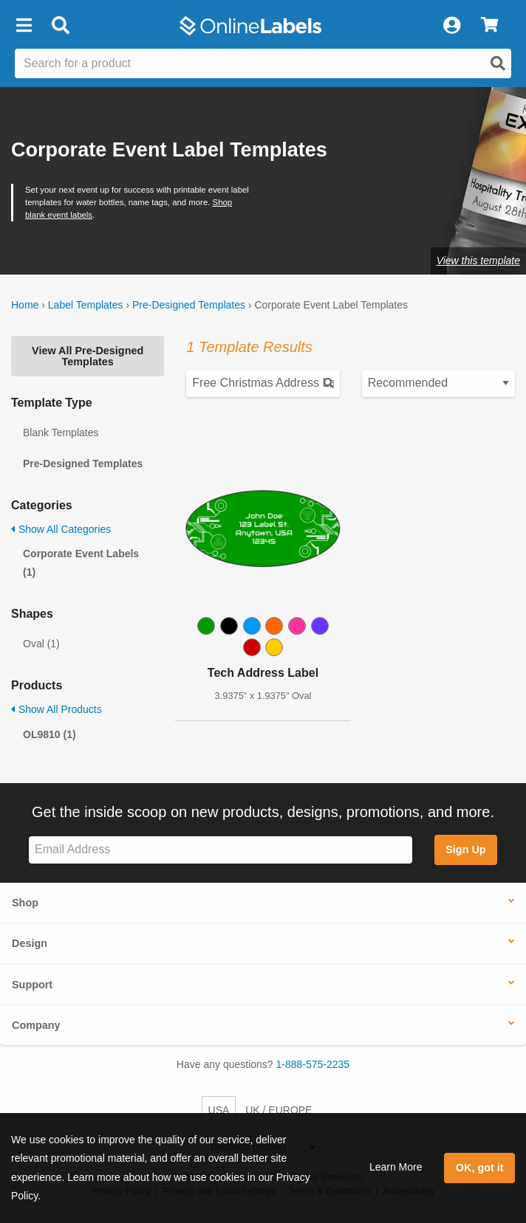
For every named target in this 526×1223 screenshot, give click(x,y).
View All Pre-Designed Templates (87, 356)
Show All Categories (61, 529)
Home (24, 305)
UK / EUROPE (278, 1110)
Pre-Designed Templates (188, 305)
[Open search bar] (60, 26)
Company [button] (36, 1025)
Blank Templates (60, 432)
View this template (478, 260)
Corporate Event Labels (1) (81, 563)
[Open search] (498, 63)
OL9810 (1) (49, 734)
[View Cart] (489, 26)
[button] (23, 26)
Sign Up (465, 849)
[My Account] (451, 26)
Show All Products (56, 709)
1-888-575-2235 (313, 1064)
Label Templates (85, 305)
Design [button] (29, 943)
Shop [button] (25, 903)
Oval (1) (41, 644)
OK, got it (480, 1168)
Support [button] (32, 985)
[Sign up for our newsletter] (220, 850)
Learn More (396, 1167)
